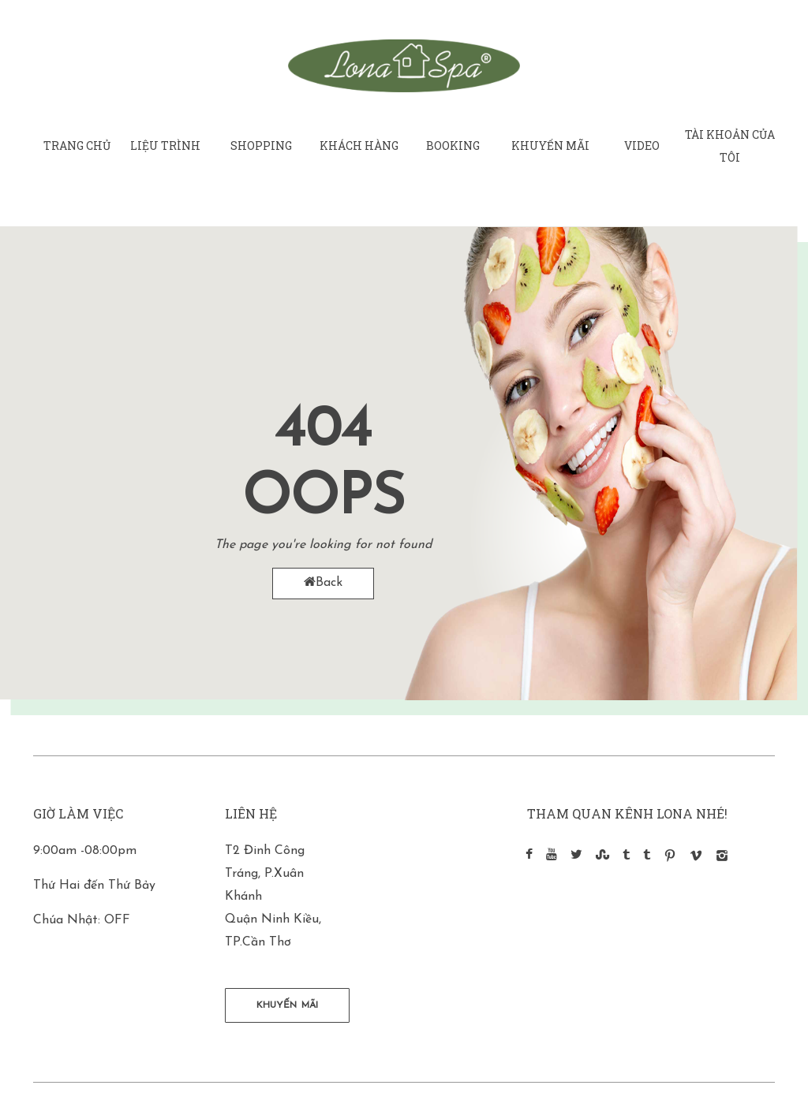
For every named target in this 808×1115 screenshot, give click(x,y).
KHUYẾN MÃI (287, 1005)
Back (323, 582)
